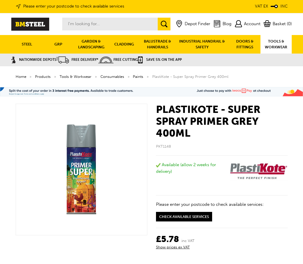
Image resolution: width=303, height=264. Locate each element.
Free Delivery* (77, 60)
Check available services (184, 216)
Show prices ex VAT (173, 247)
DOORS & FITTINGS (245, 44)
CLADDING (124, 44)
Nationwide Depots (33, 60)
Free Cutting (118, 60)
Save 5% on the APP (160, 60)
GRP (58, 44)
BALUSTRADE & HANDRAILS (157, 44)
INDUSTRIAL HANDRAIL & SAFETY (202, 44)
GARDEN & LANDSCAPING (91, 44)
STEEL (27, 44)
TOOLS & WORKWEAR (276, 44)
